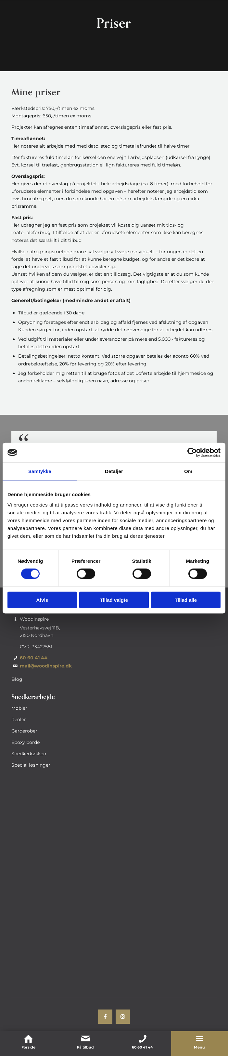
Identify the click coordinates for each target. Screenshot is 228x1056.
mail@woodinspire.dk (46, 666)
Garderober (24, 731)
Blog (16, 679)
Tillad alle (186, 599)
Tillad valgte (114, 599)
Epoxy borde (25, 742)
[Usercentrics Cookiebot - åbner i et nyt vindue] (192, 452)
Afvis (42, 599)
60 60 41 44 (33, 658)
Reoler (18, 719)
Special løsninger (30, 765)
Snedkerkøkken (28, 754)
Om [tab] (188, 471)
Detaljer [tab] (114, 471)
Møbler (19, 708)
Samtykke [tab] (39, 471)
